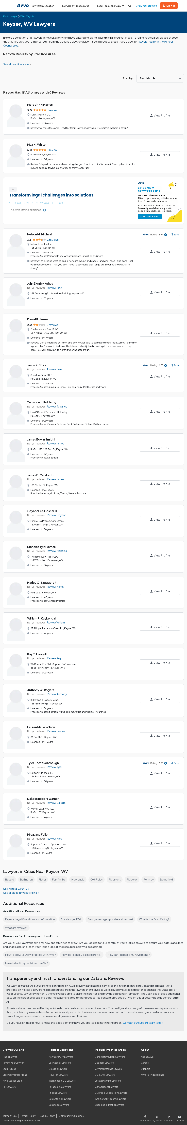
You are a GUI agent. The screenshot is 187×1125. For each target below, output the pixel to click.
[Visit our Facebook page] (147, 1115)
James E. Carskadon (41, 473)
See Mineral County (15, 886)
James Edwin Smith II (41, 437)
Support (145, 1066)
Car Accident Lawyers (107, 1084)
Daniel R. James (38, 318)
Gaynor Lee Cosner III (42, 508)
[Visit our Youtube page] (179, 1115)
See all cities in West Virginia (20, 890)
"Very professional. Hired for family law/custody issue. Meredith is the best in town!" (84, 127)
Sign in (170, 5)
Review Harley (55, 584)
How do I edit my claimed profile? (82, 952)
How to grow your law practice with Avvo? (30, 952)
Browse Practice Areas (15, 1072)
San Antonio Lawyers (60, 1096)
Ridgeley (133, 877)
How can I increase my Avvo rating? (130, 952)
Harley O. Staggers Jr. (42, 580)
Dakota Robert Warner (43, 796)
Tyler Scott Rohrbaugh (43, 760)
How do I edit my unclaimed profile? (27, 960)
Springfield (168, 877)
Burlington (26, 877)
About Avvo (147, 1054)
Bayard (9, 877)
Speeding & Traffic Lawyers (109, 1102)
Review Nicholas (57, 548)
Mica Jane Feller (38, 832)
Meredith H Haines (40, 104)
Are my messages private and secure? (111, 916)
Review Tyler (54, 764)
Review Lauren (56, 728)
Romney (150, 877)
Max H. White (36, 144)
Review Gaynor (56, 513)
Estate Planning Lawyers (108, 1078)
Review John (54, 286)
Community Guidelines (70, 1113)
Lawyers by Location (45, 5)
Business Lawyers (104, 1060)
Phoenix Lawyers (58, 1090)
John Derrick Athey (40, 282)
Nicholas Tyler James (41, 544)
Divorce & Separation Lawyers (111, 1090)
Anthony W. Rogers (40, 687)
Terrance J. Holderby (41, 400)
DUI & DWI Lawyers (105, 1072)
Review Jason (55, 368)
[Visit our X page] (158, 1115)
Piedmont (116, 877)
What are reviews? (16, 925)
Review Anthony (57, 692)
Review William (56, 620)
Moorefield (78, 877)
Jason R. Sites (37, 363)
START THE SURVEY (150, 215)
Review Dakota (56, 800)
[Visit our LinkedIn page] (169, 1115)
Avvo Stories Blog (12, 1078)
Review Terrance (57, 404)
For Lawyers (9, 1084)
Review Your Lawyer (13, 1060)
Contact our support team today (144, 1020)
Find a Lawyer (10, 1054)
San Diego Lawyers (59, 1102)
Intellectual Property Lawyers (110, 1096)
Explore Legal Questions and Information (30, 916)
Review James (55, 441)
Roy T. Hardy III (37, 652)
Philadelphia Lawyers (60, 1084)
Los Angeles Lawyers (60, 1060)
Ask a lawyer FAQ (72, 916)
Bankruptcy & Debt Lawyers (110, 1054)
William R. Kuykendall (42, 616)
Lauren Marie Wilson (41, 724)
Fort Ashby (59, 877)
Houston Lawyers (58, 1072)
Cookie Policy (46, 1113)
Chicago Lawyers (58, 1066)
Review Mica (54, 836)
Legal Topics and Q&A (111, 5)
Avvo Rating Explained (153, 1072)
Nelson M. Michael (40, 233)
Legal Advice (10, 1066)
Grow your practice (147, 5)
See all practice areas (16, 64)
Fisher (42, 877)
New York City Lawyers (61, 1054)
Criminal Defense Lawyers (109, 1066)
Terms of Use (10, 1113)
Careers (145, 1060)
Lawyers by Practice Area (78, 5)
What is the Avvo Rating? (156, 916)
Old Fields (97, 877)
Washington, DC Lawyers (62, 1078)
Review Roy (54, 656)
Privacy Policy (27, 1113)
